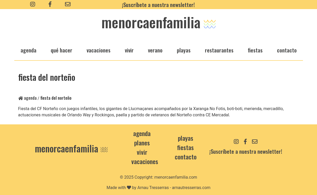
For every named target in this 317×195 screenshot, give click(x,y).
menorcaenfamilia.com (175, 177)
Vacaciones (144, 161)
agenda (28, 50)
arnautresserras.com (191, 187)
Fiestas (185, 147)
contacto (186, 156)
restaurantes (219, 50)
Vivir (142, 152)
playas (184, 50)
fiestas (255, 50)
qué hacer (61, 50)
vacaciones (99, 50)
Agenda (27, 98)
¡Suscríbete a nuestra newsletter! (158, 5)
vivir (129, 50)
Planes (142, 142)
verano (155, 50)
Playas (185, 138)
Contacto (287, 50)
